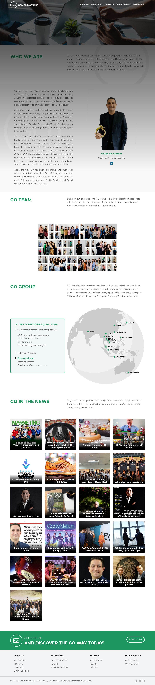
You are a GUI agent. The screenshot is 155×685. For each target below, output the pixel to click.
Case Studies (96, 660)
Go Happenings (123, 4)
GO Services (57, 655)
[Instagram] (144, 681)
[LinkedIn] (140, 681)
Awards (93, 667)
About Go (84, 4)
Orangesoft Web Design (81, 681)
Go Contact (139, 4)
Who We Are (20, 660)
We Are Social (132, 664)
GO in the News (21, 671)
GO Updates (131, 660)
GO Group (18, 667)
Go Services (97, 4)
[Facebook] (136, 681)
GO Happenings (133, 655)
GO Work (95, 655)
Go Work (109, 4)
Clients (93, 664)
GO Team (18, 664)
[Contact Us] (135, 640)
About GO (19, 655)
